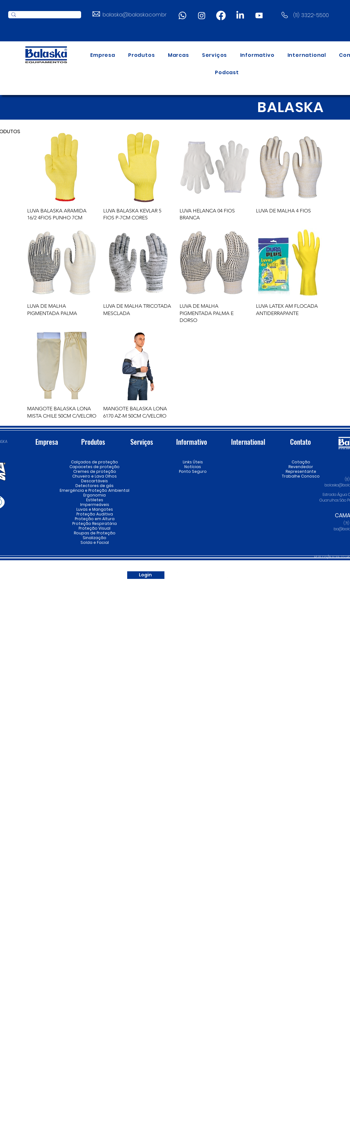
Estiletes (94, 499)
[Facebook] (221, 15)
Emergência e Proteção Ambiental (95, 490)
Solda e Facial (94, 542)
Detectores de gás (95, 485)
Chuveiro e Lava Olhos (95, 476)
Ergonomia (94, 495)
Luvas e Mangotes (95, 509)
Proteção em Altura (95, 518)
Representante (301, 471)
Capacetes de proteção (95, 466)
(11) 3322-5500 (311, 15)
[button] (141, 55)
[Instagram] (201, 15)
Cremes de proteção (95, 471)
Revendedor (301, 466)
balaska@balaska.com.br (135, 14)
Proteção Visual (95, 528)
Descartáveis (94, 481)
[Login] (146, 575)
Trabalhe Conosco (301, 476)
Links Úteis (193, 462)
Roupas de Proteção (95, 533)
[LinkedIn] (240, 15)
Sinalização (94, 537)
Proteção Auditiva (95, 514)
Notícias (192, 466)
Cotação (301, 462)
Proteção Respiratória (95, 523)
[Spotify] (226, 575)
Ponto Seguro (193, 471)
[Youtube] (259, 15)
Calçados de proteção (95, 462)
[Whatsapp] (182, 15)
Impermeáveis (94, 504)
